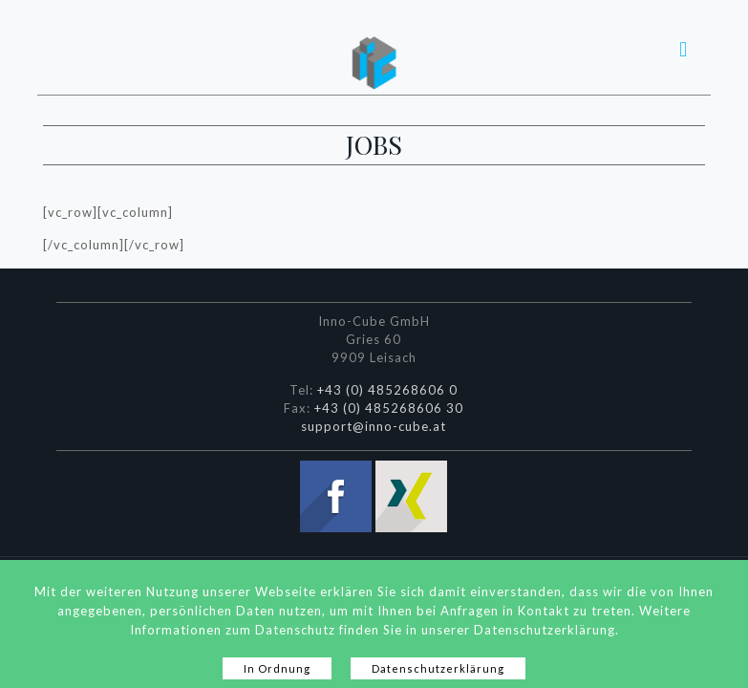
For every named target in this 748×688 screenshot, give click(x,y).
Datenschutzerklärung (438, 668)
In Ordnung (277, 668)
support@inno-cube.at (373, 426)
